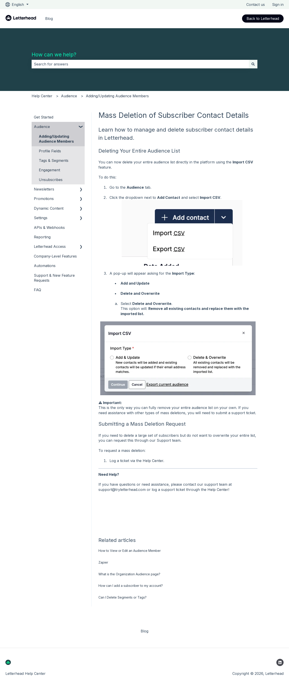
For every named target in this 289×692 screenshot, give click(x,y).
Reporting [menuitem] (42, 237)
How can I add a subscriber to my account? (130, 586)
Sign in (278, 4)
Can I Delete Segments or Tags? (122, 597)
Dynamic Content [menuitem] (48, 208)
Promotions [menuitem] (44, 198)
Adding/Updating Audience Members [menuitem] (56, 139)
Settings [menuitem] (40, 218)
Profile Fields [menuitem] (50, 151)
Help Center (42, 96)
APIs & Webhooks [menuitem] (49, 227)
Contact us (255, 4)
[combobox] (140, 64)
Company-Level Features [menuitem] (55, 256)
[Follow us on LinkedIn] (280, 662)
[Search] (253, 64)
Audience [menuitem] (42, 126)
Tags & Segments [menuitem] (53, 160)
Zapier (103, 562)
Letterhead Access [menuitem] (50, 246)
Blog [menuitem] (144, 631)
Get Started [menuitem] (43, 117)
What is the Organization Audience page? (129, 574)
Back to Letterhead (263, 18)
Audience (69, 96)
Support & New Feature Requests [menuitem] (54, 278)
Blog (49, 18)
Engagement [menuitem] (49, 170)
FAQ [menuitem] (37, 290)
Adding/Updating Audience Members (117, 96)
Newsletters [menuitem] (44, 189)
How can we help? (54, 54)
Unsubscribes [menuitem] (51, 179)
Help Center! (218, 489)
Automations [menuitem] (45, 265)
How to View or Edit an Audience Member (129, 551)
